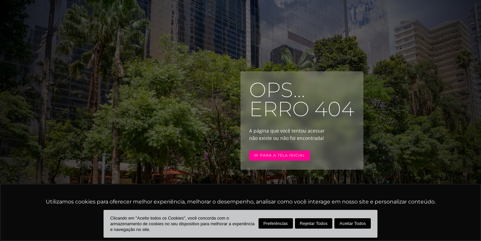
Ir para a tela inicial (279, 155)
